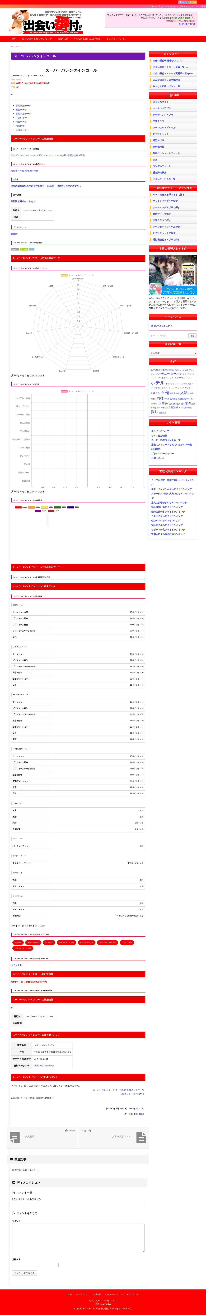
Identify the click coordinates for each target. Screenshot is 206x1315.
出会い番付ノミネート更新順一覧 (173, 73)
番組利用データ (23, 113)
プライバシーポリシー (162, 453)
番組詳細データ (23, 105)
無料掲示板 (158, 147)
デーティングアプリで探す (166, 207)
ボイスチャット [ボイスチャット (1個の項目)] (172, 384)
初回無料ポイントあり (23, 201)
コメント (16, 1221)
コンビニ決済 (127, 942)
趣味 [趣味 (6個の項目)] (154, 412)
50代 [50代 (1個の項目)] (158, 370)
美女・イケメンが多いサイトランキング (171, 489)
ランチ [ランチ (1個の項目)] (187, 388)
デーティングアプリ (163, 115)
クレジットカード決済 (107, 942)
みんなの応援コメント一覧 (166, 86)
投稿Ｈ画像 (79, 155)
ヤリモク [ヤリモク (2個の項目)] (179, 387)
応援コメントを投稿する (132, 1094)
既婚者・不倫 (17, 170)
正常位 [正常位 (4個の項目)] (163, 403)
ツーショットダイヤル (36, 155)
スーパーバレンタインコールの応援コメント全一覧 (119, 1090)
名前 (78, 1260)
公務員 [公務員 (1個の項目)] (190, 393)
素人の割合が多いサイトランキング (169, 502)
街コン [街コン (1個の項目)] (181, 408)
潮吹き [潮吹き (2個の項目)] (176, 403)
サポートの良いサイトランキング (168, 529)
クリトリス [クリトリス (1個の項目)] (187, 374)
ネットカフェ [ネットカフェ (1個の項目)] (163, 378)
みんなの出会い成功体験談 (87, 38)
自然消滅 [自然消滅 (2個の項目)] (173, 407)
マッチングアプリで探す (165, 201)
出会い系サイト (161, 102)
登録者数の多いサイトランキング (168, 511)
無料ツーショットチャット (166, 153)
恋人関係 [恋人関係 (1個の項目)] (173, 399)
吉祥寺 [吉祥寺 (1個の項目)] (153, 399)
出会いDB (63, 38)
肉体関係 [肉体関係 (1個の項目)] (164, 408)
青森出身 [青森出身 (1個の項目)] (162, 413)
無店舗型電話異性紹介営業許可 (27, 186)
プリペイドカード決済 (23, 948)
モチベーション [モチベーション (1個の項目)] (168, 388)
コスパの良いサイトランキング (167, 516)
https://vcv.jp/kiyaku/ (44, 1065)
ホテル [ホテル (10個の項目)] (157, 382)
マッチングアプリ (162, 108)
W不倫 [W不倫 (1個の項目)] (171, 370)
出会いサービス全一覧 (164, 179)
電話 (14, 234)
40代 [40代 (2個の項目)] (153, 369)
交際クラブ (158, 121)
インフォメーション (116, 38)
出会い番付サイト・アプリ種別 (173, 188)
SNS (155, 160)
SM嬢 (35, 170)
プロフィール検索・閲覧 (60, 155)
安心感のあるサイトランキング (167, 525)
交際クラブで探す (162, 220)
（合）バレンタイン (44, 1045)
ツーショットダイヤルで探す (167, 227)
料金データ (21, 121)
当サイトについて (160, 431)
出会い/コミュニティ (161, 325)
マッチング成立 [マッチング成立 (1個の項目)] (185, 384)
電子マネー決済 (33, 942)
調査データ (21, 109)
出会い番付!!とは (187, 24)
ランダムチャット (162, 166)
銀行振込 (18, 942)
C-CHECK (49, 942)
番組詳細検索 (159, 172)
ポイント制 (16, 965)
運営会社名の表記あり (69, 186)
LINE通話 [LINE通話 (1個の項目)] (164, 370)
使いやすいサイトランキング (166, 520)
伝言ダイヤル (17, 155)
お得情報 (20, 126)
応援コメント (22, 130)
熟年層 (28, 170)
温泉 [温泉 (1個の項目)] (171, 404)
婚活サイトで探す (162, 214)
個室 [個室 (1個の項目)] (178, 393)
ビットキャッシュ (86, 942)
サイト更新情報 (159, 435)
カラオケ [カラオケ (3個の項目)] (176, 373)
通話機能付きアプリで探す (166, 239)
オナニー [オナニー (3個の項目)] (164, 373)
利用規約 (155, 449)
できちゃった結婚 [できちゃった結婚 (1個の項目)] (181, 370)
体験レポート (22, 117)
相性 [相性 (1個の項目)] (183, 404)
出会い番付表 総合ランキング (37, 38)
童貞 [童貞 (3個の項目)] (188, 403)
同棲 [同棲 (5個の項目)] (160, 398)
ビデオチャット (161, 134)
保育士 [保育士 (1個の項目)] (172, 393)
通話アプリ (158, 140)
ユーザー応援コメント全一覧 (166, 440)
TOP (14, 38)
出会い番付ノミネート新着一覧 (170, 67)
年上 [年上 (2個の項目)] (166, 398)
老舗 (50, 186)
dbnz (141, 1113)
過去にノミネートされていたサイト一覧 (171, 444)
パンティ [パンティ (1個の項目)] (188, 378)
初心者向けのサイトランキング (167, 507)
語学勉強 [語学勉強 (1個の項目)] (188, 408)
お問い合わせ (158, 458)
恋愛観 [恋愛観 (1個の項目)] (180, 399)
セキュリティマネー (66, 942)
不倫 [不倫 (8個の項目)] (165, 392)
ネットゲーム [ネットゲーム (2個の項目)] (176, 377)
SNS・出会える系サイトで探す (169, 194)
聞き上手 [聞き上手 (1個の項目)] (156, 408)
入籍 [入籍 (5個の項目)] (184, 393)
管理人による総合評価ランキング (168, 534)
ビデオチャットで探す (164, 233)
